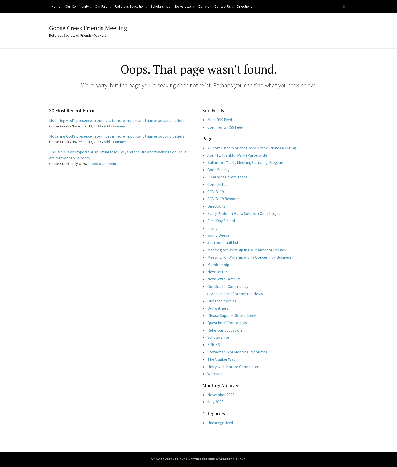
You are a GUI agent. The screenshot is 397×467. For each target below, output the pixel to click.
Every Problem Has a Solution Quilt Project (244, 213)
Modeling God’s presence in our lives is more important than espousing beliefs (116, 120)
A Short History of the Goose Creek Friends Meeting (251, 147)
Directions (244, 6)
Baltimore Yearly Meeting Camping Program (245, 162)
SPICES (213, 344)
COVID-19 (215, 191)
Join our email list (223, 242)
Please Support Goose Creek (231, 315)
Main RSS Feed (219, 119)
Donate (203, 6)
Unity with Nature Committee (233, 366)
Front (212, 228)
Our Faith (102, 6)
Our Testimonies (221, 300)
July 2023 (215, 401)
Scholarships (160, 6)
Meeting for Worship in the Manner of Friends (246, 249)
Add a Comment (116, 126)
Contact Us (222, 6)
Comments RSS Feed (225, 127)
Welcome (215, 373)
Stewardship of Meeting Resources (237, 351)
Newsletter (183, 6)
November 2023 (220, 394)
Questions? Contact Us (227, 322)
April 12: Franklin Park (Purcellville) (237, 155)
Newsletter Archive (224, 278)
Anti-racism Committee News (237, 293)
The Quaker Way (221, 359)
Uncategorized (220, 422)
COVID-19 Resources (224, 198)
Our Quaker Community (227, 286)
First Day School (221, 220)
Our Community (77, 6)
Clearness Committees (227, 176)
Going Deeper (219, 235)
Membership (218, 264)
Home (56, 6)
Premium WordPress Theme (224, 459)
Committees (218, 184)
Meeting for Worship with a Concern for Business (249, 257)
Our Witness (217, 308)
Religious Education (130, 6)
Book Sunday (218, 169)
